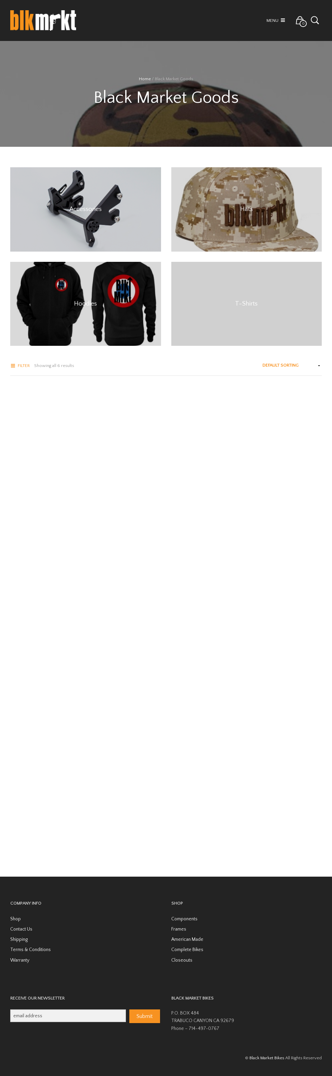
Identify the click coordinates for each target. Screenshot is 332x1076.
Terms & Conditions (30, 949)
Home (145, 78)
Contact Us (21, 929)
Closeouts (181, 960)
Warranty (19, 960)
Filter (24, 365)
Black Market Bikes (266, 1058)
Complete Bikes (187, 949)
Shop (15, 919)
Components (184, 919)
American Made (187, 939)
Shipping (19, 939)
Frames (178, 929)
